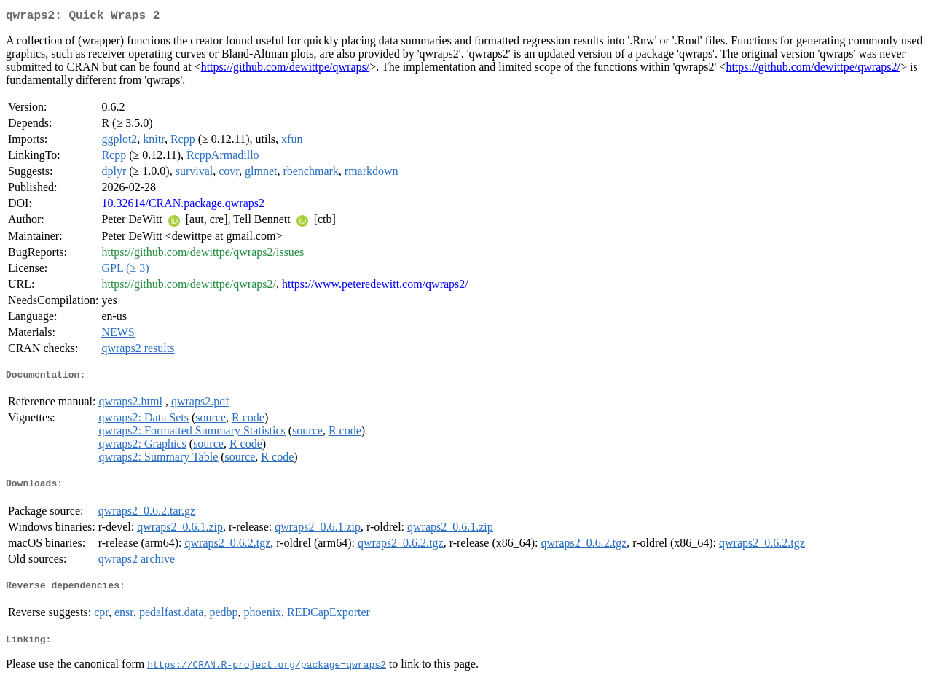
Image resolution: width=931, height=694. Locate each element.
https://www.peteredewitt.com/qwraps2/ (375, 287)
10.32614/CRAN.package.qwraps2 (182, 206)
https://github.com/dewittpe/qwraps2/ (813, 69)
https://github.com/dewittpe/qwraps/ (285, 69)
